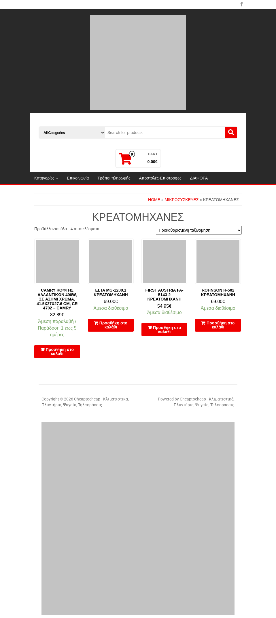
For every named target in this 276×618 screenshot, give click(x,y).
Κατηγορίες (46, 178)
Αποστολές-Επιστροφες (160, 178)
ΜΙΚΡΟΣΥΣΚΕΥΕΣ (182, 199)
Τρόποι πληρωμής (113, 178)
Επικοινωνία (78, 178)
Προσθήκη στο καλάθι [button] (60, 351)
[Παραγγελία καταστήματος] (199, 230)
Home (154, 199)
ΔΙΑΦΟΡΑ (199, 178)
